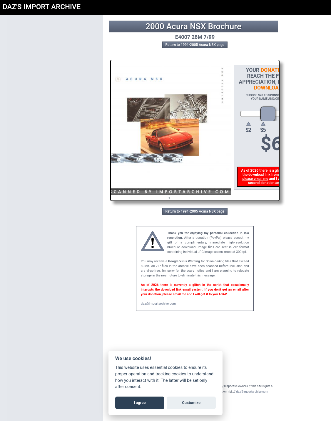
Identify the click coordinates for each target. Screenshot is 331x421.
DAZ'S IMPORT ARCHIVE (42, 7)
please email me (256, 179)
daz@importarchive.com (158, 304)
